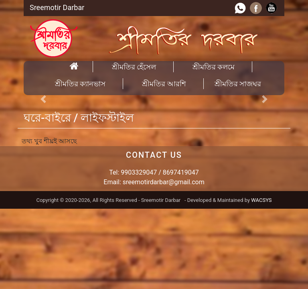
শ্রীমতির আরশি (164, 83)
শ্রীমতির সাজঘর (238, 83)
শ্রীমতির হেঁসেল (134, 67)
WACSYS (261, 200)
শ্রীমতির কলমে (213, 67)
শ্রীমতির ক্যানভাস (80, 83)
